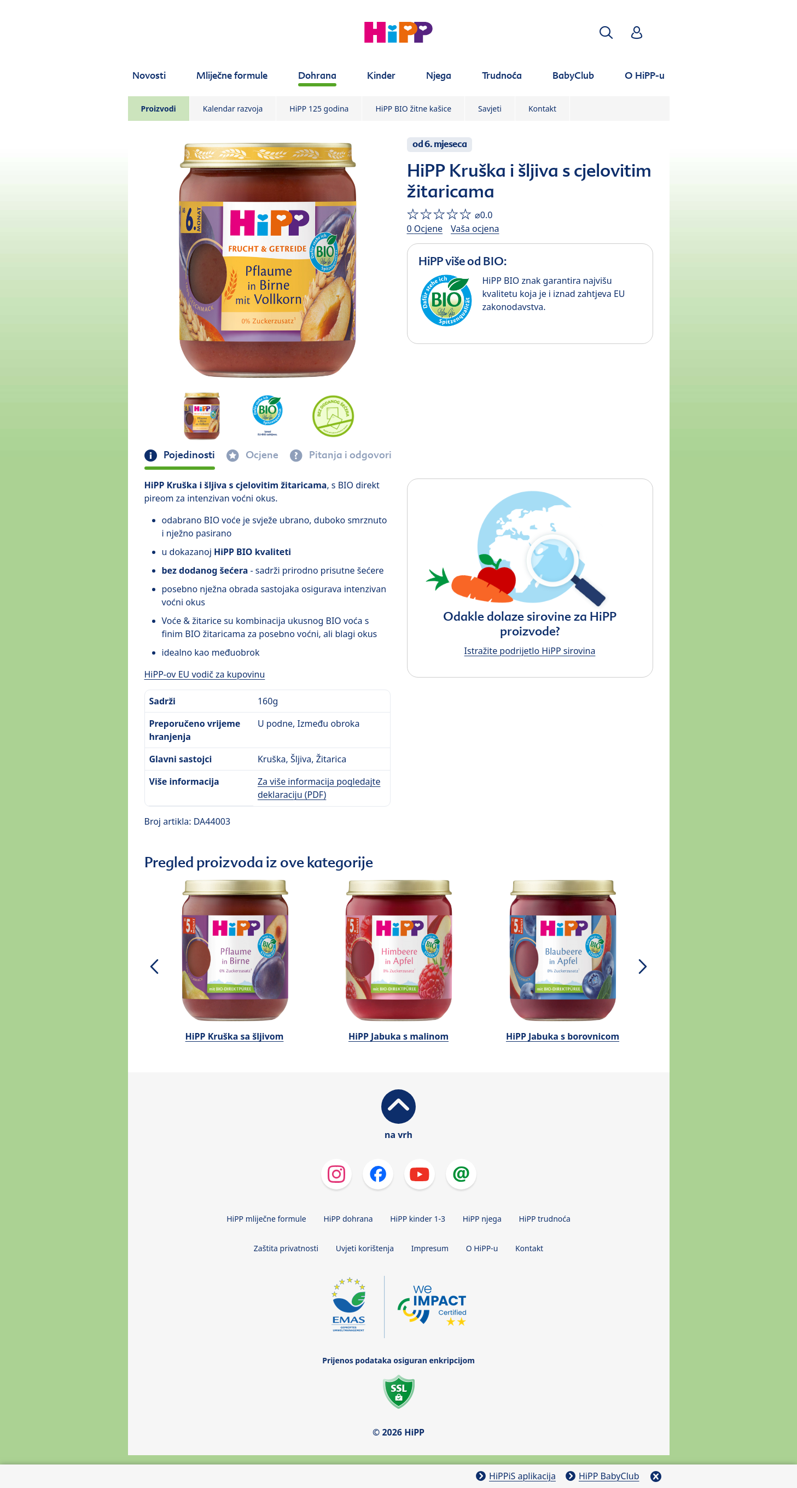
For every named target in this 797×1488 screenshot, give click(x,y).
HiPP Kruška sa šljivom (234, 1036)
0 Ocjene (425, 229)
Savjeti (490, 108)
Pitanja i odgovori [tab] (349, 455)
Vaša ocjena (475, 229)
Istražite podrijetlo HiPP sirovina (530, 651)
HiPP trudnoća (544, 1218)
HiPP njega (482, 1218)
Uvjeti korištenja (365, 1248)
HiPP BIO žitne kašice (413, 108)
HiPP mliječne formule (266, 1218)
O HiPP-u (482, 1248)
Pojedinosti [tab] (188, 455)
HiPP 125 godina (318, 108)
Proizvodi (158, 108)
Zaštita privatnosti (286, 1248)
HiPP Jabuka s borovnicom (562, 1036)
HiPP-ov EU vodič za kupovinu (204, 674)
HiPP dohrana (348, 1218)
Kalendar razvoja (233, 108)
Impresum (430, 1248)
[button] (606, 32)
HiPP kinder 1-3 (417, 1218)
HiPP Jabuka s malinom (398, 1036)
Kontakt (542, 108)
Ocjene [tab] (260, 455)
